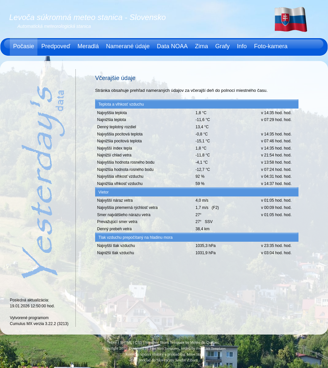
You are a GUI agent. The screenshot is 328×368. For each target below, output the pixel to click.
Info (242, 46)
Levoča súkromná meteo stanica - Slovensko (87, 17)
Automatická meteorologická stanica (54, 26)
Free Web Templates (164, 348)
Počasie (23, 46)
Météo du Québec (204, 342)
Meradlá (88, 46)
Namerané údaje (128, 46)
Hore (113, 342)
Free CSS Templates (211, 348)
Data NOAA (172, 46)
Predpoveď (55, 46)
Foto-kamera (270, 46)
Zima (201, 46)
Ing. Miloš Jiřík (191, 354)
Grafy (222, 46)
